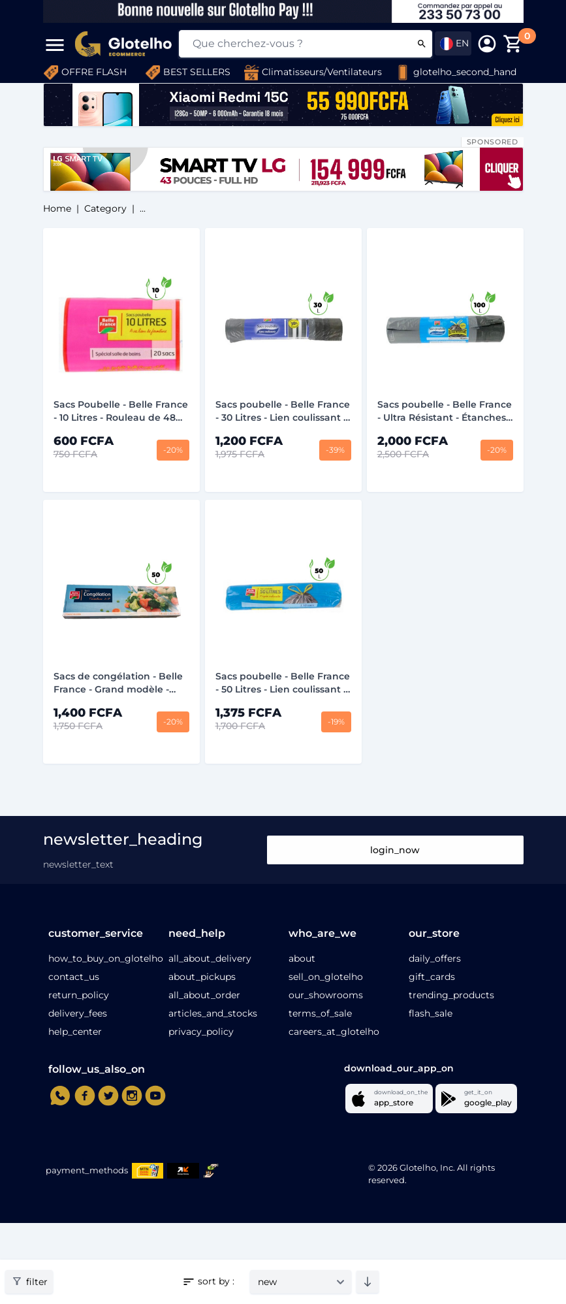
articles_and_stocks (212, 1013)
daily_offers (435, 958)
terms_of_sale (320, 1013)
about (302, 958)
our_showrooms (326, 995)
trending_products (451, 995)
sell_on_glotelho (326, 977)
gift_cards (432, 977)
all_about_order (204, 995)
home (57, 208)
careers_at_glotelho (334, 1031)
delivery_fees (77, 1013)
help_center (75, 1031)
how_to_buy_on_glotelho (105, 958)
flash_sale (430, 1013)
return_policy (78, 995)
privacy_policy (201, 1031)
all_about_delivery (209, 958)
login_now (395, 850)
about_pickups (202, 977)
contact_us (73, 977)
